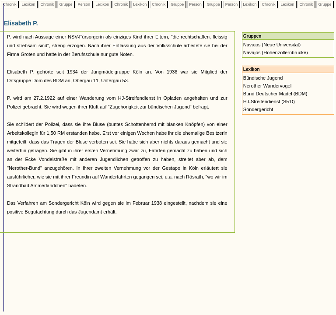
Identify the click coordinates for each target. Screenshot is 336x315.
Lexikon (28, 4)
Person (84, 4)
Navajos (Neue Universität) (272, 44)
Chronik (10, 4)
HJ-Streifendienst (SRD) (269, 101)
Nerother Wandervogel (267, 85)
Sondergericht (258, 109)
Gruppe (66, 4)
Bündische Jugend (263, 77)
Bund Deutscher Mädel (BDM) (275, 93)
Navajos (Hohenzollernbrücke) (275, 52)
